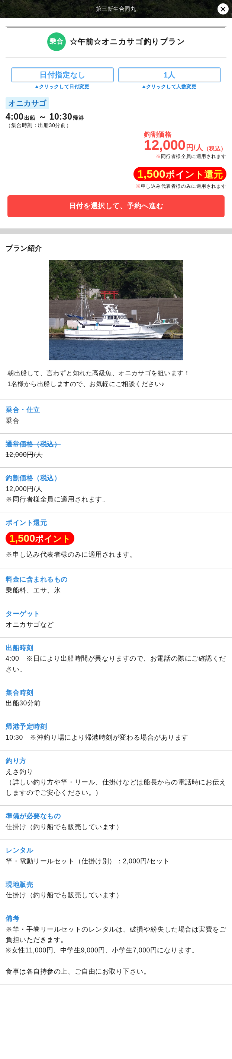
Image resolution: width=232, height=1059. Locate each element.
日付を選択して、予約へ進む (116, 206)
